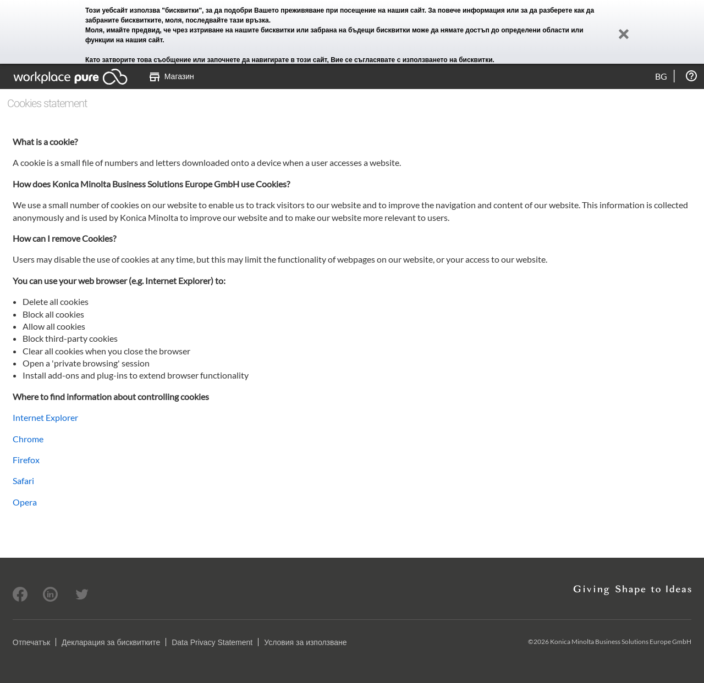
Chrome (28, 439)
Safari (23, 480)
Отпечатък (31, 642)
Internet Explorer (45, 417)
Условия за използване (305, 642)
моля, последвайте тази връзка (217, 20)
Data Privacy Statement (212, 642)
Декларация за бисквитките (111, 642)
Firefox (26, 459)
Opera (25, 502)
